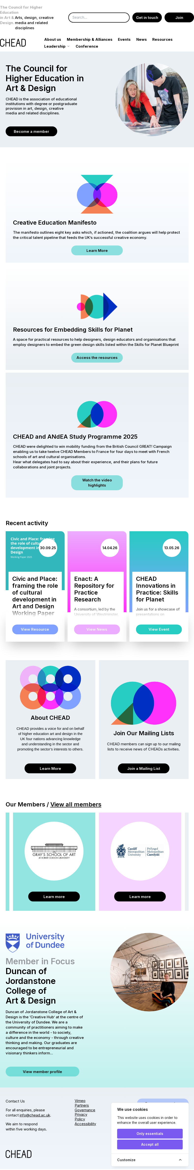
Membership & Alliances (95, 40)
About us (58, 40)
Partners (82, 1106)
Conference (92, 47)
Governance (85, 1111)
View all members (75, 805)
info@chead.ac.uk (35, 1116)
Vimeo (80, 1101)
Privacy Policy (81, 1118)
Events (130, 40)
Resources (168, 40)
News (147, 40)
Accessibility (85, 1124)
